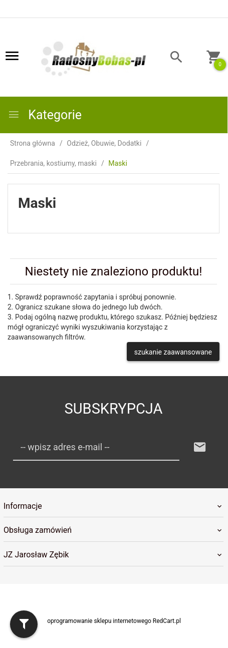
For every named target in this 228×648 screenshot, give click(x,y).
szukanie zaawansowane (173, 352)
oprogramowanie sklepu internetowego (99, 620)
